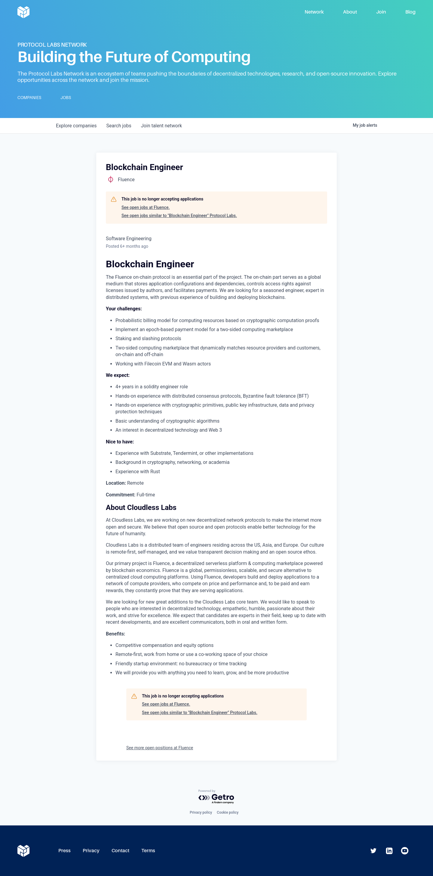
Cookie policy (227, 812)
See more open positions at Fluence (159, 747)
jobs (118, 126)
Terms (148, 850)
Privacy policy (201, 812)
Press (64, 850)
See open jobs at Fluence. (145, 207)
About (350, 12)
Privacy (91, 850)
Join (381, 12)
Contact (120, 850)
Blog (410, 12)
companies (76, 126)
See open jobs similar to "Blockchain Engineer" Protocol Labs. (179, 215)
